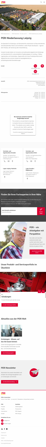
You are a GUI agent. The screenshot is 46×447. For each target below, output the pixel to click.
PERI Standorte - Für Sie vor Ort (19, 33)
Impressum (3, 432)
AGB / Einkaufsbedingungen (7, 440)
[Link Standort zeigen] (23, 423)
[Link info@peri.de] (23, 420)
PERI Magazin (18, 411)
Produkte (3, 406)
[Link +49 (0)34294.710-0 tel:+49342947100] (35, 66)
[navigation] (23, 211)
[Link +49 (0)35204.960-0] (4, 161)
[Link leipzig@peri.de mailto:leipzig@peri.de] (35, 72)
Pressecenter (18, 409)
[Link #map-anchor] (42, 66)
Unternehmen (4, 411)
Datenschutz (4, 435)
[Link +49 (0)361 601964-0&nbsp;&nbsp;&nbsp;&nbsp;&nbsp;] (27, 161)
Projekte (3, 409)
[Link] (8, 161)
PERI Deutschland (5, 33)
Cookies (3, 438)
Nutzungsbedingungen (6, 443)
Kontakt (2, 413)
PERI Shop (18, 413)
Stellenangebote (18, 406)
